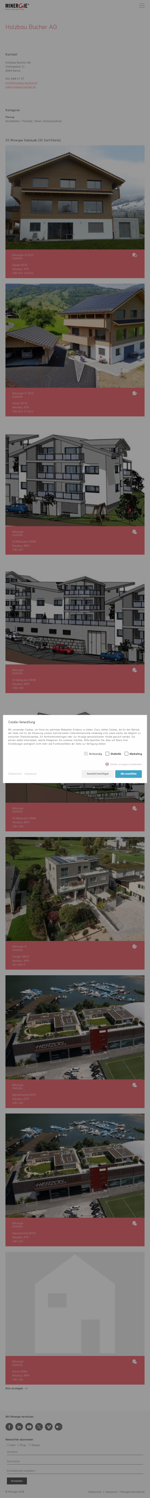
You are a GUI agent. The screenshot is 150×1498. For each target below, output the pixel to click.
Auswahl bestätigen (98, 774)
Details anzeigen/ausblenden (126, 764)
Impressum (31, 774)
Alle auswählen (129, 774)
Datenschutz (15, 774)
